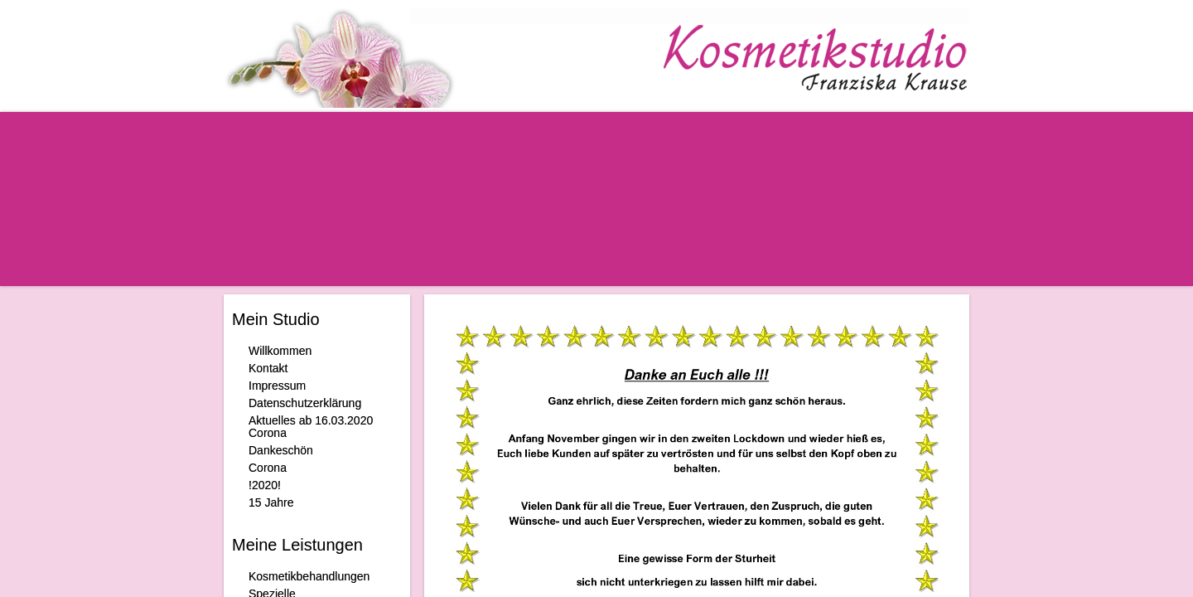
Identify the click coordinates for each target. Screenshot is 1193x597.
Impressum (277, 385)
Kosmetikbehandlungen (309, 576)
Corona (268, 467)
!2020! (265, 485)
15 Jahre (271, 502)
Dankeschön (281, 450)
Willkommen (280, 350)
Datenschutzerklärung (305, 403)
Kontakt (268, 368)
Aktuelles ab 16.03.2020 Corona (311, 426)
